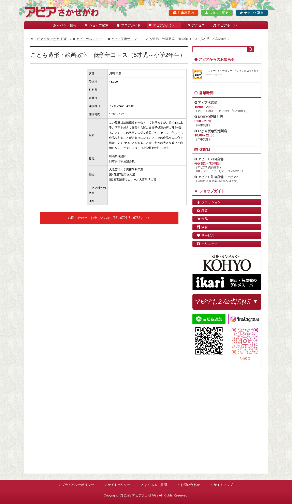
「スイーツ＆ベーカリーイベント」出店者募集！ (232, 70)
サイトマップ (223, 485)
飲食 (202, 227)
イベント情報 (66, 25)
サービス (205, 235)
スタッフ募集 (216, 12)
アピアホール (227, 25)
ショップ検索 (98, 25)
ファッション (208, 202)
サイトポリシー (119, 485)
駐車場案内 (183, 12)
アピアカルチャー (166, 25)
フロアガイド (131, 25)
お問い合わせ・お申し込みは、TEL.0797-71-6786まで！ (109, 218)
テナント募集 (252, 12)
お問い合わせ (190, 485)
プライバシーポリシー (78, 485)
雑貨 (202, 210)
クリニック (207, 244)
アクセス (198, 25)
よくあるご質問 (155, 485)
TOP (50, 39)
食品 (202, 219)
